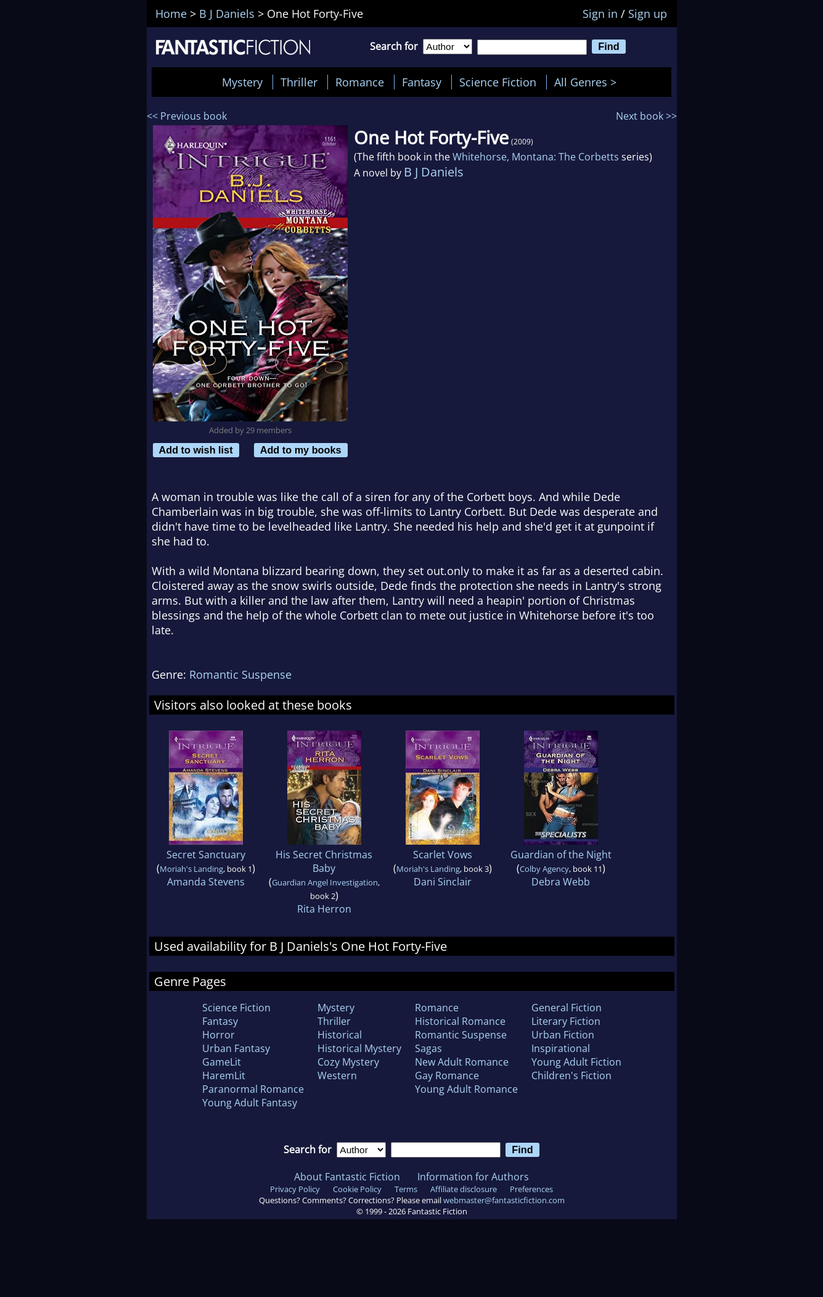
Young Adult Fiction (576, 1062)
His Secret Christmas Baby (324, 861)
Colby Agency (544, 868)
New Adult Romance (462, 1062)
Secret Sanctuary (205, 854)
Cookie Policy (357, 1189)
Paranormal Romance (253, 1089)
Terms (406, 1189)
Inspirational (560, 1048)
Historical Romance (460, 1021)
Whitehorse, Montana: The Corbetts (535, 157)
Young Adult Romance (466, 1089)
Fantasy (421, 82)
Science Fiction (497, 82)
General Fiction (566, 1007)
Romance (359, 82)
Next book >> (646, 116)
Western (337, 1075)
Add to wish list (196, 449)
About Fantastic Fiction (347, 1176)
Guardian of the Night (561, 854)
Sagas (428, 1048)
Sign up (647, 13)
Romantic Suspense (240, 674)
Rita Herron (324, 909)
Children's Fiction (571, 1075)
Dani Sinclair (443, 882)
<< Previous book (187, 116)
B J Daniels (434, 172)
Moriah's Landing (191, 868)
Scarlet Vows (442, 854)
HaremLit (223, 1075)
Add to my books (301, 449)
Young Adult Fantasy (249, 1102)
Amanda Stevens (206, 882)
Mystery (242, 82)
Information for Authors (473, 1176)
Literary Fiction (565, 1021)
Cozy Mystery (348, 1062)
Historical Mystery (359, 1048)
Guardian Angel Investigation (325, 882)
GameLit (221, 1062)
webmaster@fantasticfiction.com (504, 1200)
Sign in (600, 13)
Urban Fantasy (236, 1048)
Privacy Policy (295, 1189)
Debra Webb (560, 882)
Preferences (531, 1189)
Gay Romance (447, 1075)
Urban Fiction (562, 1035)
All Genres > (588, 82)
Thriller (298, 82)
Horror (218, 1035)
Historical (339, 1035)
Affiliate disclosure (463, 1189)
